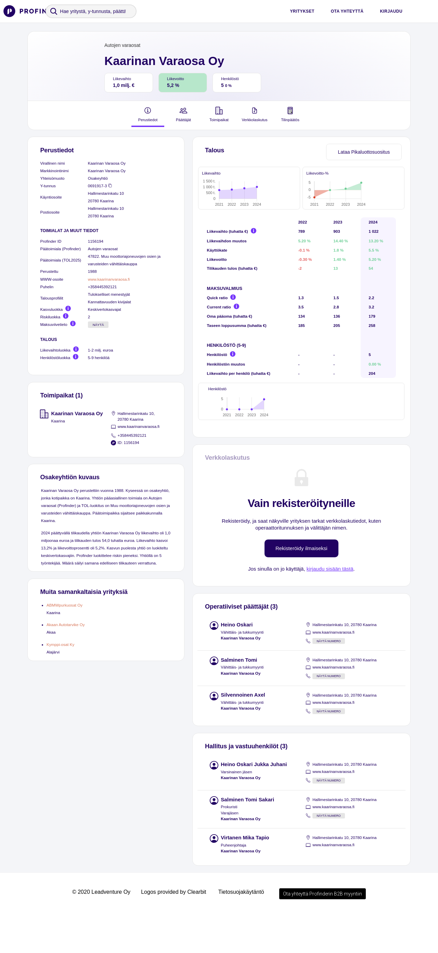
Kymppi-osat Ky (60, 644)
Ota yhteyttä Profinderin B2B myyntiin (322, 934)
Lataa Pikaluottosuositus (364, 152)
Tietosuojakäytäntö (241, 932)
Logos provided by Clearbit (173, 932)
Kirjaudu (391, 11)
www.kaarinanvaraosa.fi (109, 279)
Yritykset (302, 11)
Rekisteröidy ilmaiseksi (301, 588)
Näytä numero (328, 681)
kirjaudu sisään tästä (330, 609)
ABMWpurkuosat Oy (64, 605)
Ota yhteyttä (347, 11)
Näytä (98, 325)
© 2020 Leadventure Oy (101, 932)
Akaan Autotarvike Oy (66, 624)
